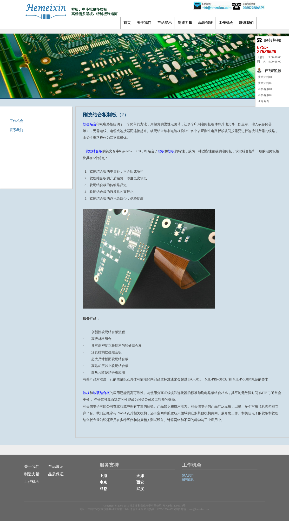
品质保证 (205, 23)
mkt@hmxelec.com (199, 509)
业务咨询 (263, 101)
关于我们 (144, 23)
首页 (127, 23)
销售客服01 (264, 89)
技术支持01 (264, 77)
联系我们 (246, 23)
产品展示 (164, 23)
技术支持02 (264, 83)
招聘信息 (188, 479)
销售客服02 (264, 95)
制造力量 (185, 23)
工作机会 (226, 23)
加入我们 (188, 475)
